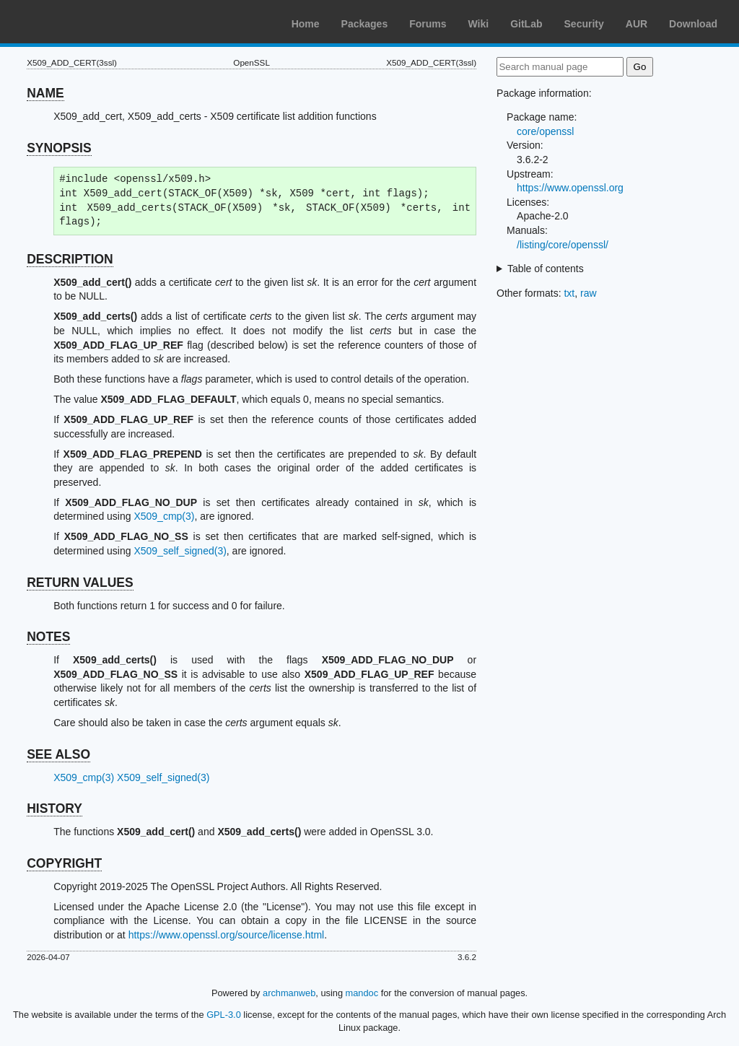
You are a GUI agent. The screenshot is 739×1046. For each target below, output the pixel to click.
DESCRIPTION (70, 259)
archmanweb (289, 993)
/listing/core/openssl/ (562, 244)
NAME (45, 93)
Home (306, 24)
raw (588, 293)
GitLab (526, 24)
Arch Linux (79, 21)
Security (584, 24)
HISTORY (54, 808)
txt (569, 293)
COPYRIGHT (64, 863)
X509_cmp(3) (164, 516)
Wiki (478, 24)
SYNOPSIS (59, 148)
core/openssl (545, 131)
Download (693, 24)
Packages (364, 24)
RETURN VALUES (80, 582)
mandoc (362, 993)
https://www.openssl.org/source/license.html (226, 935)
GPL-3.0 (223, 1014)
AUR (636, 24)
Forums (427, 24)
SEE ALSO (58, 754)
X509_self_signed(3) (180, 551)
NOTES (48, 636)
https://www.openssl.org (570, 187)
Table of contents (545, 268)
